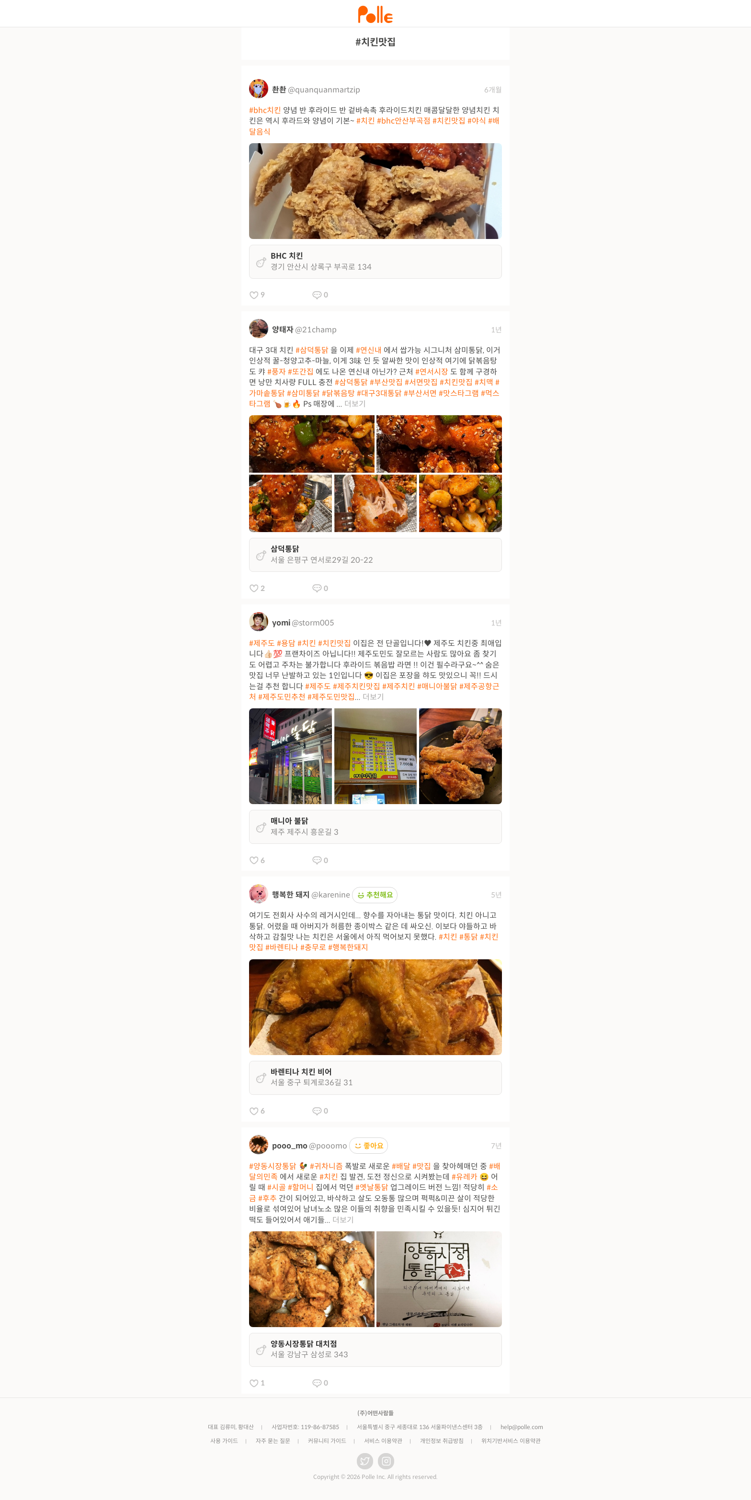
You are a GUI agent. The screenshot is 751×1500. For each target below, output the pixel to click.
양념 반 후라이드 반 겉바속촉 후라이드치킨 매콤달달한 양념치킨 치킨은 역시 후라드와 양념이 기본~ (374, 121)
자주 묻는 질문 (273, 1440)
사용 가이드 (224, 1440)
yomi (281, 623)
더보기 (355, 404)
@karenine (330, 895)
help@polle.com (522, 1427)
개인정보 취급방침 (442, 1440)
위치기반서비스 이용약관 (511, 1440)
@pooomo (328, 1146)
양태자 (283, 330)
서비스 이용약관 (383, 1440)
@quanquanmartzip (324, 90)
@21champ (316, 330)
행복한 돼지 (291, 895)
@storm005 (313, 623)
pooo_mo (289, 1146)
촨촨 (279, 90)
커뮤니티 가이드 (327, 1440)
